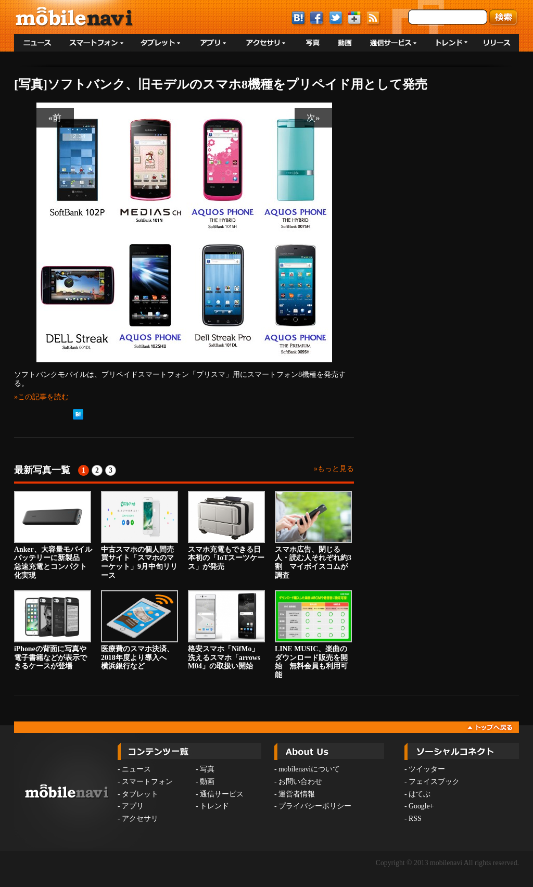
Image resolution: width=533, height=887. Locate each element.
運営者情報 (296, 794)
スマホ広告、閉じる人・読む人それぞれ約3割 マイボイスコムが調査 (313, 535)
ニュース (136, 769)
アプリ (133, 806)
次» (313, 117)
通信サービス (222, 794)
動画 (207, 781)
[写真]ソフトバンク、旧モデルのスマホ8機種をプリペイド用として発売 (220, 84)
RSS (415, 818)
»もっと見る (334, 469)
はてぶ (419, 794)
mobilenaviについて (309, 769)
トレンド (214, 806)
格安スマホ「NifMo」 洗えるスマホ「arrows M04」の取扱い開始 (227, 630)
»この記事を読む (41, 396)
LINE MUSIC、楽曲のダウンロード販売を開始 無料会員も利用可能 (313, 634)
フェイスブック (434, 781)
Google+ (421, 806)
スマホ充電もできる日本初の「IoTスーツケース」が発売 (226, 531)
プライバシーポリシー (314, 806)
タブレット (140, 794)
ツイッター (427, 769)
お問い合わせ (300, 781)
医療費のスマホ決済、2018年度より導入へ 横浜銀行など (139, 630)
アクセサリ (140, 818)
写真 (207, 769)
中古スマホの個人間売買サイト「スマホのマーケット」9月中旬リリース (139, 535)
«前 (55, 117)
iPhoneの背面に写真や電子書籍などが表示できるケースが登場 (52, 630)
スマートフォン (147, 781)
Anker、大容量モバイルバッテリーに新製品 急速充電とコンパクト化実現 (53, 535)
